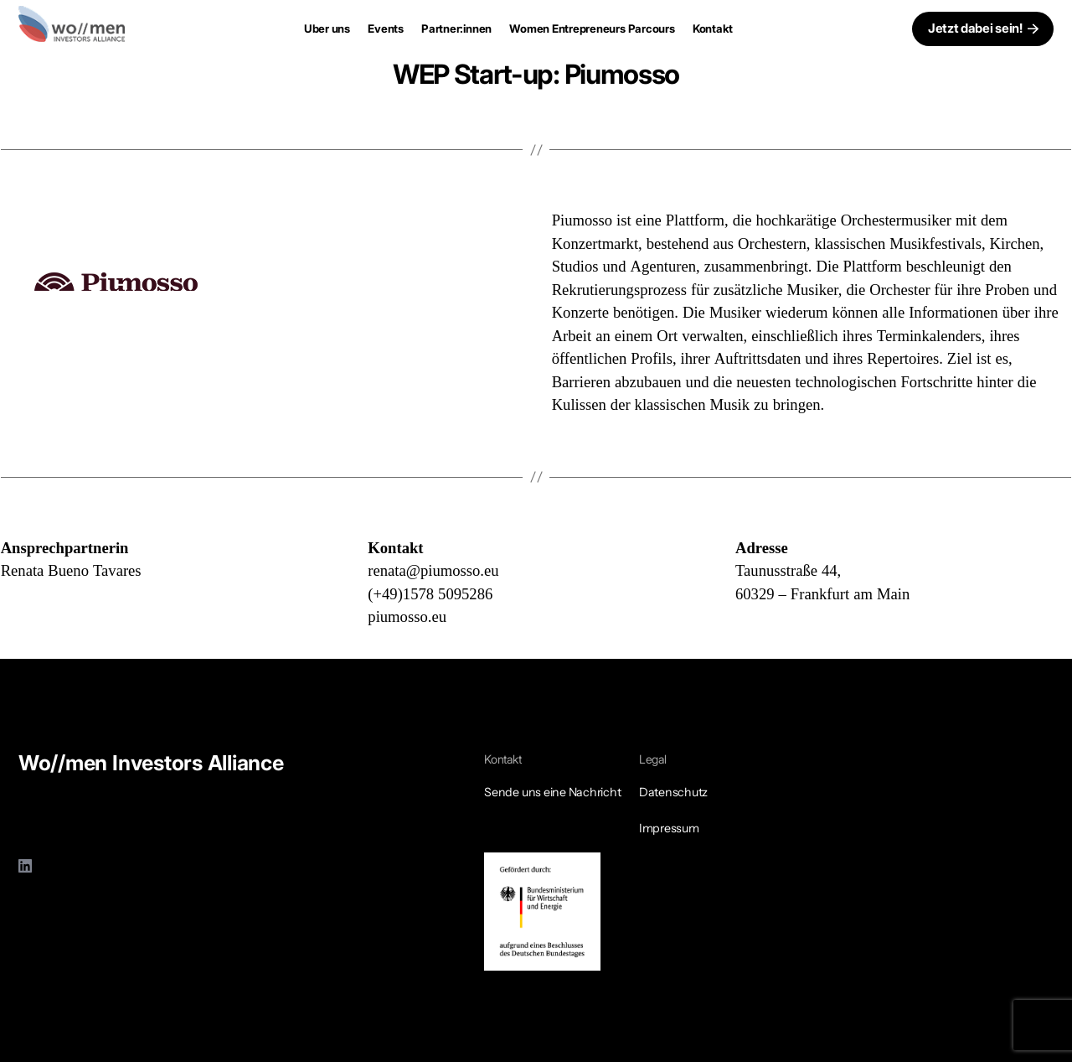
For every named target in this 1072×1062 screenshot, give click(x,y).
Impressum (669, 828)
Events (386, 28)
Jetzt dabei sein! (975, 28)
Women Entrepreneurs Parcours (591, 28)
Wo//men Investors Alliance (151, 762)
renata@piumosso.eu (433, 571)
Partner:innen (456, 28)
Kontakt (713, 28)
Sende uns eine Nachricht (552, 792)
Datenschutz (673, 792)
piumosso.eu (407, 617)
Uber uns (327, 28)
